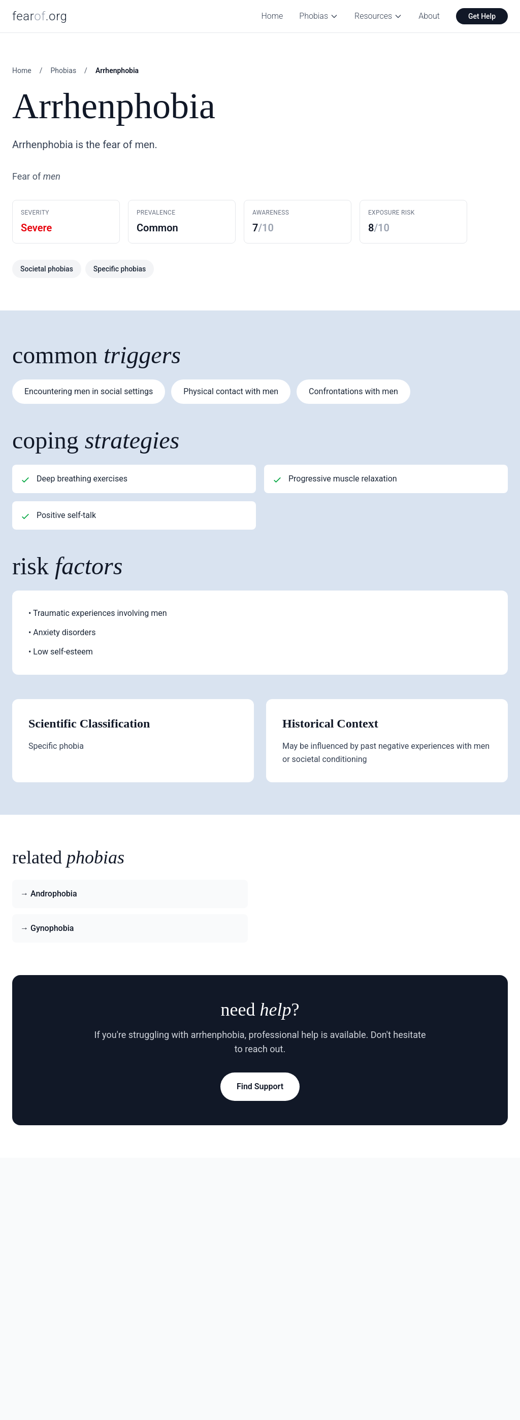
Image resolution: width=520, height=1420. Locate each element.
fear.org (40, 16)
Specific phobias (119, 269)
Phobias (318, 16)
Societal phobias (46, 269)
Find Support (260, 1086)
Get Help (482, 16)
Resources (378, 16)
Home (272, 16)
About (429, 16)
